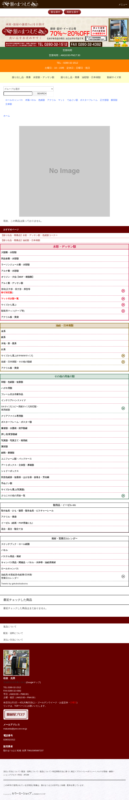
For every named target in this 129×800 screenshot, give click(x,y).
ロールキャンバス (14, 100)
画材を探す (72, 12)
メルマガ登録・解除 (104, 771)
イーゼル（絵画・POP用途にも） (17, 523)
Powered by (24, 794)
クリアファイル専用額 (12, 416)
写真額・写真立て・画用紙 (14, 440)
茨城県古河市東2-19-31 (14, 682)
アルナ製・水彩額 (10, 271)
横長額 (114, 100)
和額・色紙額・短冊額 (12, 382)
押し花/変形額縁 (9, 434)
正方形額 (104, 100)
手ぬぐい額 (6, 483)
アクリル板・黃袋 (10, 317)
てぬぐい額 (72, 100)
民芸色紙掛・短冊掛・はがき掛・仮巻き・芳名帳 (25, 477)
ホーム (6, 116)
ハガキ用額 (6, 388)
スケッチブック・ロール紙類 (15, 544)
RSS (20, 775)
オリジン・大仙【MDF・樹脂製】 (17, 277)
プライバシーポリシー (85, 771)
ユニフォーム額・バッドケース (16, 459)
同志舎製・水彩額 (10, 258)
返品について (45, 771)
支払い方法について (11, 771)
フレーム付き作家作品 (12, 394)
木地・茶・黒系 (8, 343)
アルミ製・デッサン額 (12, 283)
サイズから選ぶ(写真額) (13, 489)
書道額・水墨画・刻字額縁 (14, 428)
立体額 (8, 104)
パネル (4, 550)
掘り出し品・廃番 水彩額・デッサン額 (31, 77)
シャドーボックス (10, 471)
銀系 (3, 337)
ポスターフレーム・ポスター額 (16, 422)
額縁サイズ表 (112, 77)
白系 (3, 349)
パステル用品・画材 (11, 556)
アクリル (51, 100)
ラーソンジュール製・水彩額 (15, 264)
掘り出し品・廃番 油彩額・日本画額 (79, 77)
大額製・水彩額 (8, 252)
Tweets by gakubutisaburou (14, 583)
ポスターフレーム (89, 100)
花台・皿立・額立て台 (12, 529)
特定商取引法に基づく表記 (63, 771)
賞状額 (4, 446)
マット (61, 100)
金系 (3, 331)
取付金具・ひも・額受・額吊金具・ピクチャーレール (27, 510)
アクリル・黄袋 (8, 516)
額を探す (55, 12)
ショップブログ (9, 775)
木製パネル (30, 100)
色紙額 (41, 100)
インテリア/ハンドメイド (13, 400)
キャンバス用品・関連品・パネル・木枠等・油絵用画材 (28, 562)
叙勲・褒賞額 (7, 452)
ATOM (26, 775)
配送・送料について (30, 771)
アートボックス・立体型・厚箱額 (17, 465)
